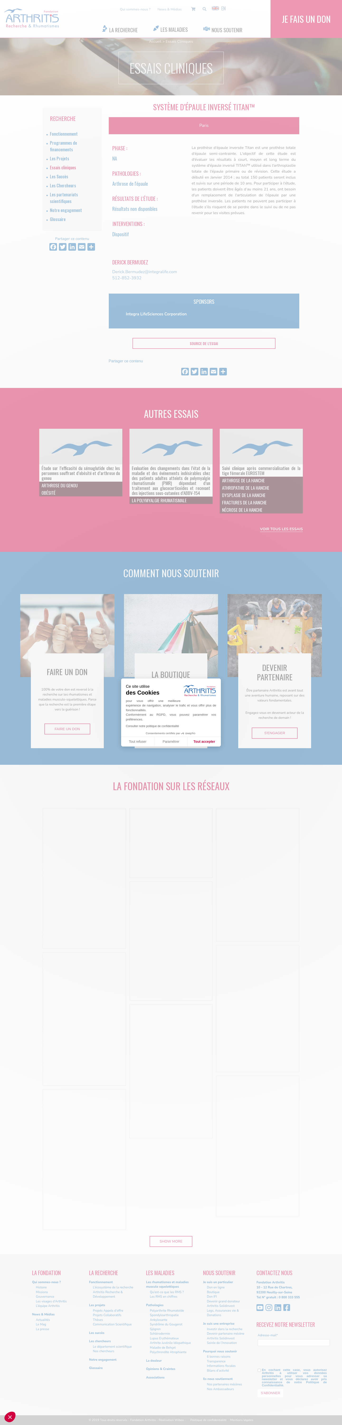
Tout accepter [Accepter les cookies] (204, 741)
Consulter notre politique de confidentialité (152, 726)
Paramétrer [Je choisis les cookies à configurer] (171, 741)
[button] (10, 1417)
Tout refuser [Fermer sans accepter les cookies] (138, 741)
